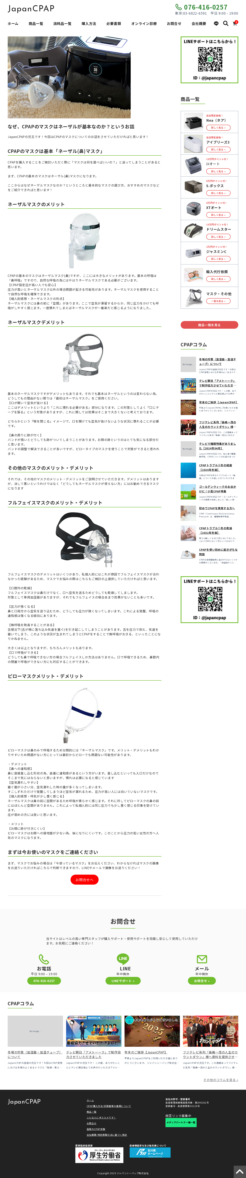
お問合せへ (85, 879)
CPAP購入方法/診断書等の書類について (109, 1106)
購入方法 (89, 23)
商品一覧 (36, 23)
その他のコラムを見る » (220, 1079)
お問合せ (174, 23)
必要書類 (113, 23)
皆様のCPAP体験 (96, 1129)
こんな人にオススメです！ (101, 1117)
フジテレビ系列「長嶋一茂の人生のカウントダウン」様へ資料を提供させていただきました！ (210, 1057)
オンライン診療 (144, 23)
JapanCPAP (31, 9)
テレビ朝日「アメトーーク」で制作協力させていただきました (217, 385)
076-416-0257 (206, 7)
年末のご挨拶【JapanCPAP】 (219, 402)
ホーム (13, 23)
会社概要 (199, 23)
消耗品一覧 (62, 23)
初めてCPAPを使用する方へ (217, 508)
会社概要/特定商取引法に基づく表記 (107, 1134)
